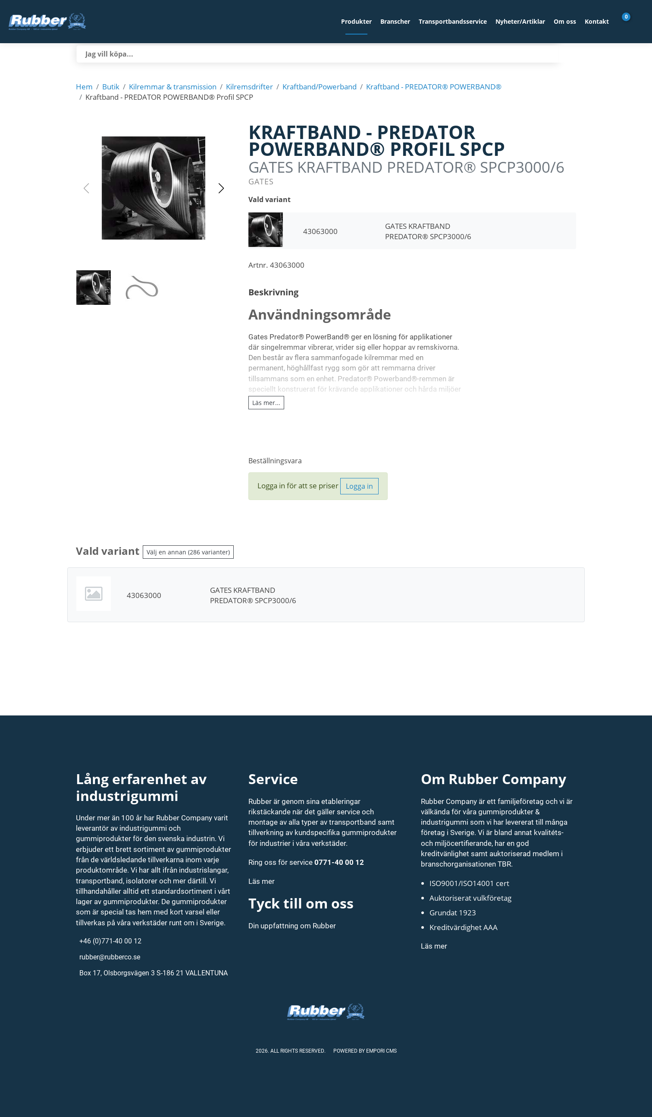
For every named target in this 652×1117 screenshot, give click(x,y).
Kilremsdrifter (249, 86)
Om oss (565, 21)
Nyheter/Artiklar (520, 21)
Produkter (356, 21)
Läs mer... (266, 403)
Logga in (359, 486)
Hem (84, 86)
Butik (110, 86)
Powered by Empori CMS (365, 1050)
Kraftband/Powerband (319, 86)
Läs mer (261, 881)
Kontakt (597, 21)
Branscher (395, 21)
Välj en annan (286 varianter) (188, 552)
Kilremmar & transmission (172, 86)
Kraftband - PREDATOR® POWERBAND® (434, 86)
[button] (153, 188)
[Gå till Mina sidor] (639, 21)
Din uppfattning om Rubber (292, 925)
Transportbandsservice (453, 21)
